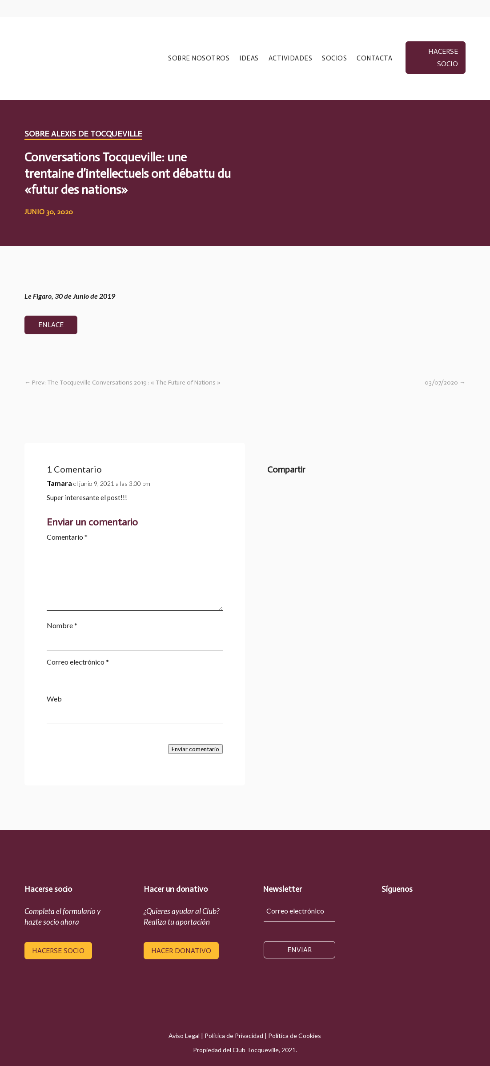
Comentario (67, 537)
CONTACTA (374, 58)
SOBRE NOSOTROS (198, 58)
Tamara (59, 483)
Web (54, 698)
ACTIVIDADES (291, 58)
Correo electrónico (78, 661)
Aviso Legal (184, 1035)
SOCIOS (334, 58)
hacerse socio (443, 57)
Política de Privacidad (234, 1035)
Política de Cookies (294, 1035)
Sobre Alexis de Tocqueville (83, 134)
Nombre (62, 625)
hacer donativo (181, 950)
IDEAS (249, 58)
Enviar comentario (195, 749)
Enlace (51, 325)
